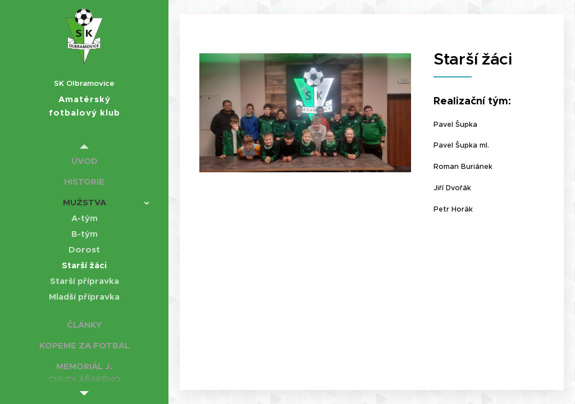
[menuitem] (84, 160)
